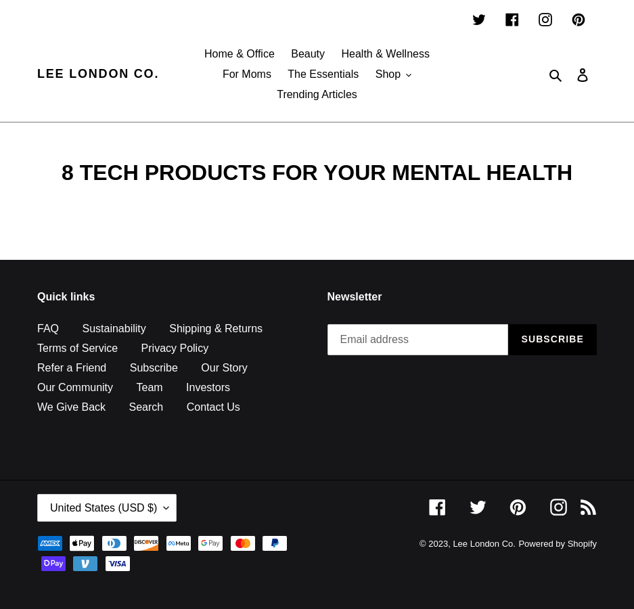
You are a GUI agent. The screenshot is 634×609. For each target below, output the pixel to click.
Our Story (224, 368)
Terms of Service (77, 348)
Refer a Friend (71, 368)
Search (146, 407)
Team (149, 387)
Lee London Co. (98, 74)
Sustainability (113, 328)
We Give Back (71, 407)
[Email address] (418, 339)
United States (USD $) (103, 508)
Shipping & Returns (216, 328)
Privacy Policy (175, 348)
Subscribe (154, 368)
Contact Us (213, 407)
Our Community (75, 387)
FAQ (48, 328)
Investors (208, 387)
